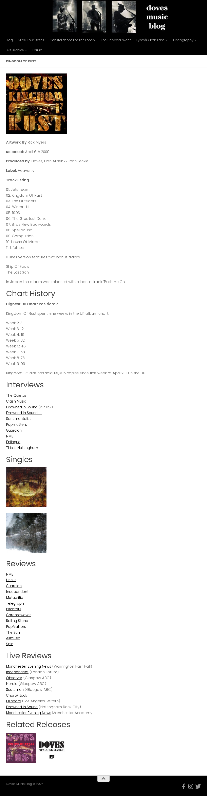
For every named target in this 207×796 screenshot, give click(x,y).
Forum (37, 50)
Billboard (14, 701)
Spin (10, 643)
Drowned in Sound (22, 407)
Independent (18, 591)
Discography (183, 40)
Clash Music (16, 401)
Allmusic (13, 638)
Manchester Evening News (29, 666)
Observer (14, 677)
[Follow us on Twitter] (198, 786)
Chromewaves (19, 614)
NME (9, 436)
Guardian (14, 430)
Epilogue (13, 441)
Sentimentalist (18, 418)
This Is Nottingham (22, 447)
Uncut (11, 579)
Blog (9, 40)
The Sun (13, 632)
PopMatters (16, 626)
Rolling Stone (17, 620)
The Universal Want (116, 40)
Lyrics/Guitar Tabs (150, 40)
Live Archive (15, 50)
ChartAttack (17, 695)
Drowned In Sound (24, 412)
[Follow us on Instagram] (191, 786)
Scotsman (15, 689)
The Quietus (16, 395)
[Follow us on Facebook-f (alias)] (183, 786)
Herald (12, 683)
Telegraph (15, 603)
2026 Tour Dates (31, 40)
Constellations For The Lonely (72, 40)
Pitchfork (14, 608)
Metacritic (15, 597)
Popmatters (17, 424)
